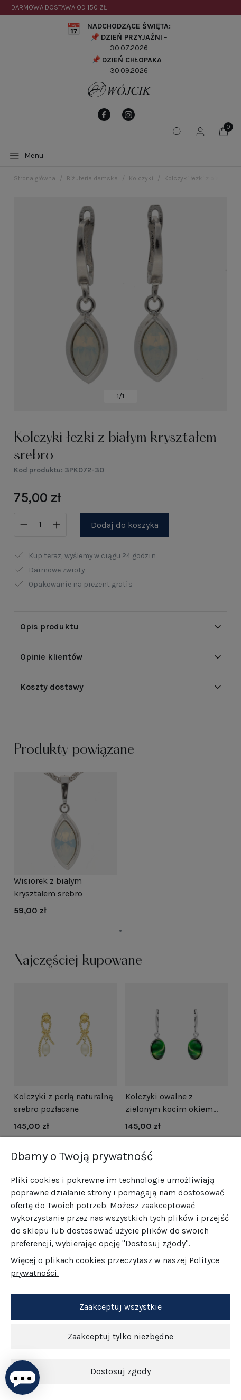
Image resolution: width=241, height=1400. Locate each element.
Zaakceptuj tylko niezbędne (120, 1336)
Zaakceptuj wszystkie (120, 1307)
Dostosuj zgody (120, 1371)
